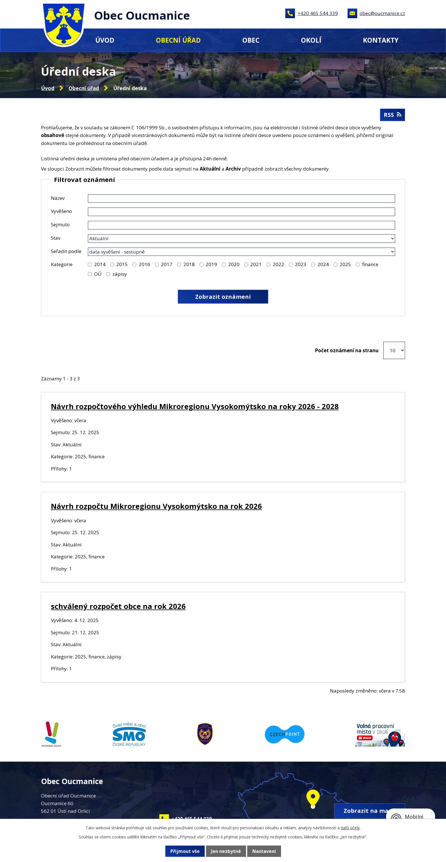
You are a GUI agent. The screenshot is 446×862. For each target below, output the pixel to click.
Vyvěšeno (61, 211)
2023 (300, 264)
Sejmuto (60, 224)
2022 (278, 264)
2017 (166, 264)
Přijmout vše (185, 851)
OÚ (98, 274)
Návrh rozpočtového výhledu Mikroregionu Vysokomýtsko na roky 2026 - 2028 (195, 406)
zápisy (119, 274)
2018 (189, 264)
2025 (345, 264)
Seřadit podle (66, 251)
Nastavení (264, 851)
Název (58, 198)
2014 (100, 264)
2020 (233, 264)
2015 (122, 264)
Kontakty (380, 40)
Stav (55, 238)
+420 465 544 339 (318, 13)
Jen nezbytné (226, 851)
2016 (144, 264)
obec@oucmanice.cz (382, 13)
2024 (323, 264)
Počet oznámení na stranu (347, 350)
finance (370, 264)
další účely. (350, 827)
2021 (256, 264)
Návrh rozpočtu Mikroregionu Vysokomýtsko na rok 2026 (156, 506)
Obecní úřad (178, 40)
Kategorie (62, 264)
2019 (211, 264)
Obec (250, 40)
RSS (392, 115)
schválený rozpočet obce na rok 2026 (118, 606)
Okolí (311, 40)
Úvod (104, 40)
